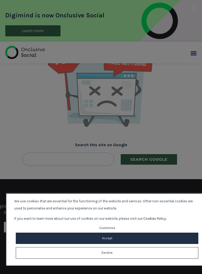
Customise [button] (107, 228)
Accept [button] (107, 238)
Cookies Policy (154, 219)
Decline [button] (107, 253)
